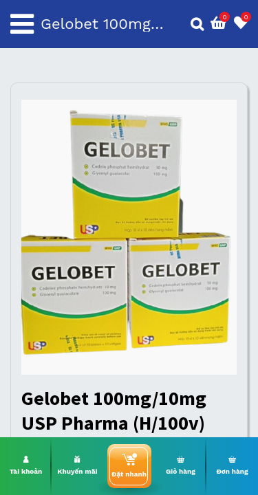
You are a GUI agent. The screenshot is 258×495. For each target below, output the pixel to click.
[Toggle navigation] (22, 24)
